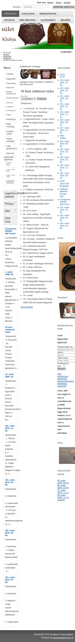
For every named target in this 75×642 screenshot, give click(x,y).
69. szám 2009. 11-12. (63, 496)
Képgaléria (10, 106)
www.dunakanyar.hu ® (63, 637)
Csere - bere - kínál (11, 176)
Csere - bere (9, 164)
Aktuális (9, 20)
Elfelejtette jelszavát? (62, 384)
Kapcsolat (10, 13)
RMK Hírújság (10, 125)
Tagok (8, 115)
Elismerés (9, 103)
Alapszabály (48, 20)
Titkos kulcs (62, 358)
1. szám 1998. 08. (9, 273)
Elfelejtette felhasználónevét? (65, 380)
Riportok (10, 153)
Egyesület (11, 79)
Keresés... (17, 7)
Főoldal (9, 74)
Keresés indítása (63, 7)
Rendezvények (48, 13)
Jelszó (60, 352)
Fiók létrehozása (62, 375)
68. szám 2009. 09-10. (63, 481)
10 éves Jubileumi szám (10, 329)
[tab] (16, 191)
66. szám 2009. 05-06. (63, 486)
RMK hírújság (28, 20)
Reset (58, 2)
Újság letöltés (27, 307)
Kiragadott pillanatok (10, 182)
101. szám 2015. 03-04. (10, 482)
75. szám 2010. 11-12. (63, 491)
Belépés (65, 20)
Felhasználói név (65, 347)
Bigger (50, 2)
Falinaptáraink (11, 110)
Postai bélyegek (10, 139)
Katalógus (28, 13)
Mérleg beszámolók (11, 93)
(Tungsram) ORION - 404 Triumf (10, 231)
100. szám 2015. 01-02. (10, 428)
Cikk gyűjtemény (11, 147)
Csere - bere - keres (11, 170)
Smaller (67, 2)
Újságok (61, 500)
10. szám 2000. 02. (9, 375)
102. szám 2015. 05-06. (10, 532)
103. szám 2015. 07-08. (10, 579)
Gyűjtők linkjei (9, 132)
